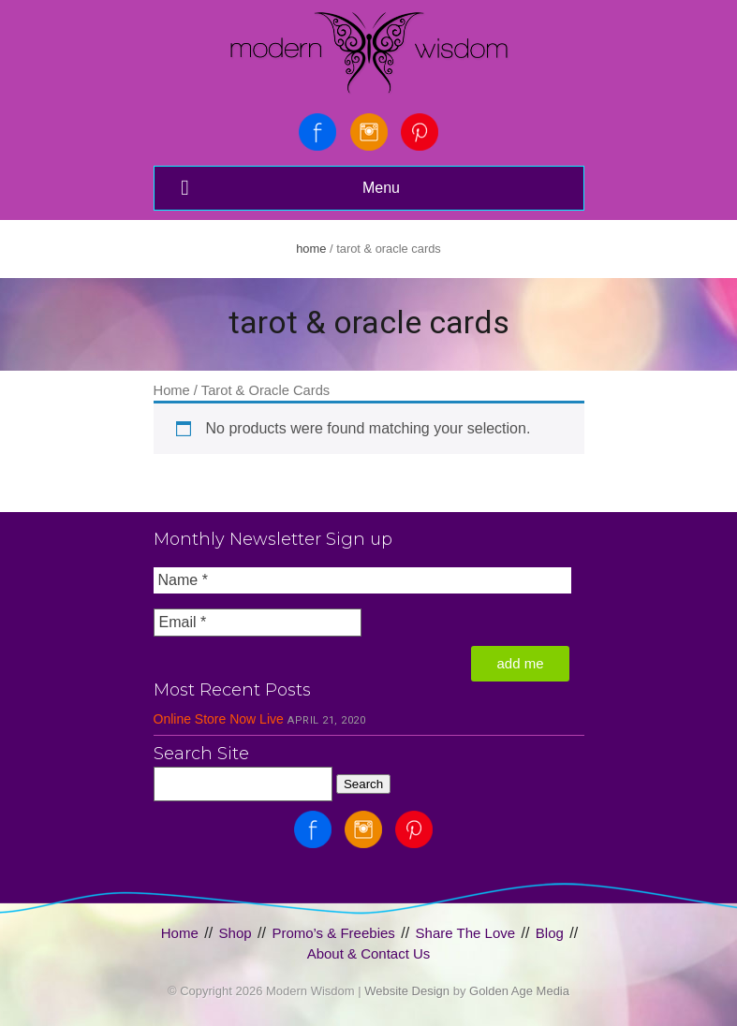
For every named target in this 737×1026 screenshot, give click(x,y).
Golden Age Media (519, 991)
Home (311, 249)
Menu (288, 187)
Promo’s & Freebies (333, 933)
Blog (550, 933)
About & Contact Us (369, 953)
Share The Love (465, 933)
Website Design (407, 991)
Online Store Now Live (219, 718)
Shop (235, 933)
